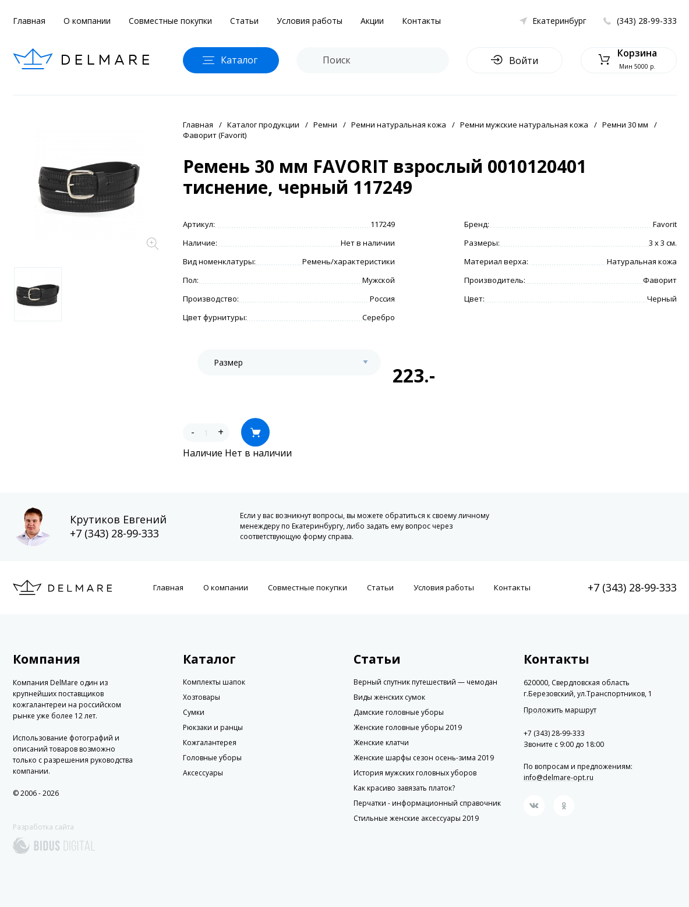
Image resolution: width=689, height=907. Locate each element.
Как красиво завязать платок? (404, 788)
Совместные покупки (170, 20)
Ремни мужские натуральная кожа (524, 124)
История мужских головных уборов (415, 773)
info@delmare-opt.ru (558, 777)
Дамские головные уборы (399, 712)
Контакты (421, 20)
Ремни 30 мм (625, 124)
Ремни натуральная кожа (398, 124)
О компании (87, 20)
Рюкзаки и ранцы (213, 727)
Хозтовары (201, 697)
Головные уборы (212, 758)
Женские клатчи (381, 742)
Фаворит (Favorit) (214, 135)
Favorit (665, 224)
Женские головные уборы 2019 (408, 727)
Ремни (325, 124)
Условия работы (309, 20)
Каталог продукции (263, 124)
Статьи (244, 20)
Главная (29, 20)
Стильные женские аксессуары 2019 (416, 818)
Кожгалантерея (209, 742)
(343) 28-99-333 (647, 20)
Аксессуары (203, 773)
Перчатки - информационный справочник (427, 803)
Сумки (193, 712)
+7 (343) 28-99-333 (114, 533)
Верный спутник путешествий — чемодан (425, 682)
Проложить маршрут (560, 710)
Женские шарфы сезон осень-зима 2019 (424, 758)
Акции (372, 20)
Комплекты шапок (214, 682)
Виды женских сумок (389, 697)
